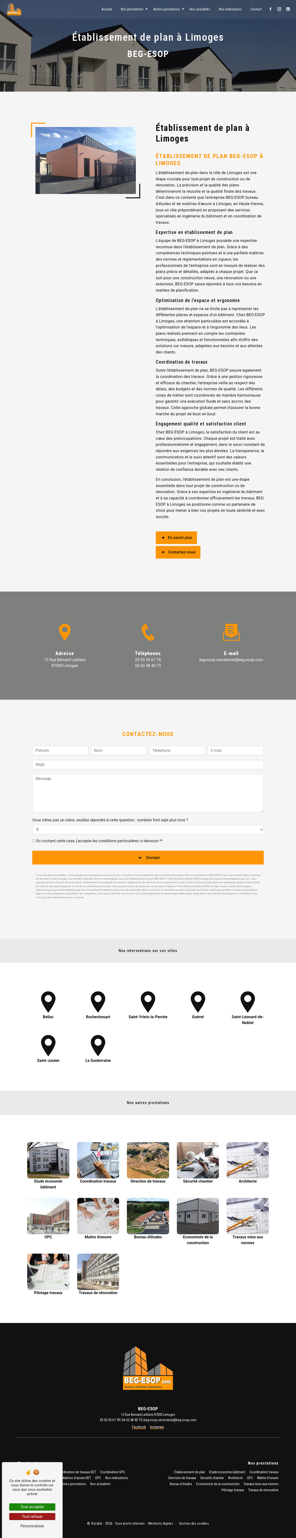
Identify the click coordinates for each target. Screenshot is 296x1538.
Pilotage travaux (233, 1490)
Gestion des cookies (193, 1524)
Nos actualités (199, 9)
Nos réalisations (230, 9)
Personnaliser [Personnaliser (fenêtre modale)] (32, 1526)
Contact (256, 9)
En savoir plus (176, 537)
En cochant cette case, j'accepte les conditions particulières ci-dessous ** (99, 817)
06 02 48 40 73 (148, 665)
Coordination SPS (112, 1472)
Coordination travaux (264, 1472)
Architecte (235, 1478)
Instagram (157, 1427)
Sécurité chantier (212, 1478)
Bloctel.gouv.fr (230, 869)
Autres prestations (166, 9)
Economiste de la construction (217, 1484)
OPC (98, 1478)
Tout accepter (32, 1507)
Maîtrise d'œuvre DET (76, 1478)
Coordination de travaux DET (76, 1472)
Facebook (139, 1427)
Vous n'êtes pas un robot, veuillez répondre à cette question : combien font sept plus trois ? (110, 796)
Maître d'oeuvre (268, 1478)
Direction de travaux (182, 1478)
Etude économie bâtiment (227, 1472)
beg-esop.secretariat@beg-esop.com (231, 659)
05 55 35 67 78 (148, 659)
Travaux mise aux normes (261, 1484)
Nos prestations (132, 9)
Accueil (106, 9)
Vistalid (97, 1524)
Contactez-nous (178, 552)
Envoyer (153, 833)
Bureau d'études (181, 1484)
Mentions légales (161, 1524)
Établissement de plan (189, 1472)
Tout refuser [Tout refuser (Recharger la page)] (32, 1516)
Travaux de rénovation (263, 1490)
